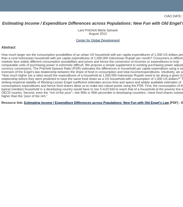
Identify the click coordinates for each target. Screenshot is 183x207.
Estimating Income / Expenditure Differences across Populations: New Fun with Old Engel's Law (96, 102)
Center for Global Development (98, 40)
